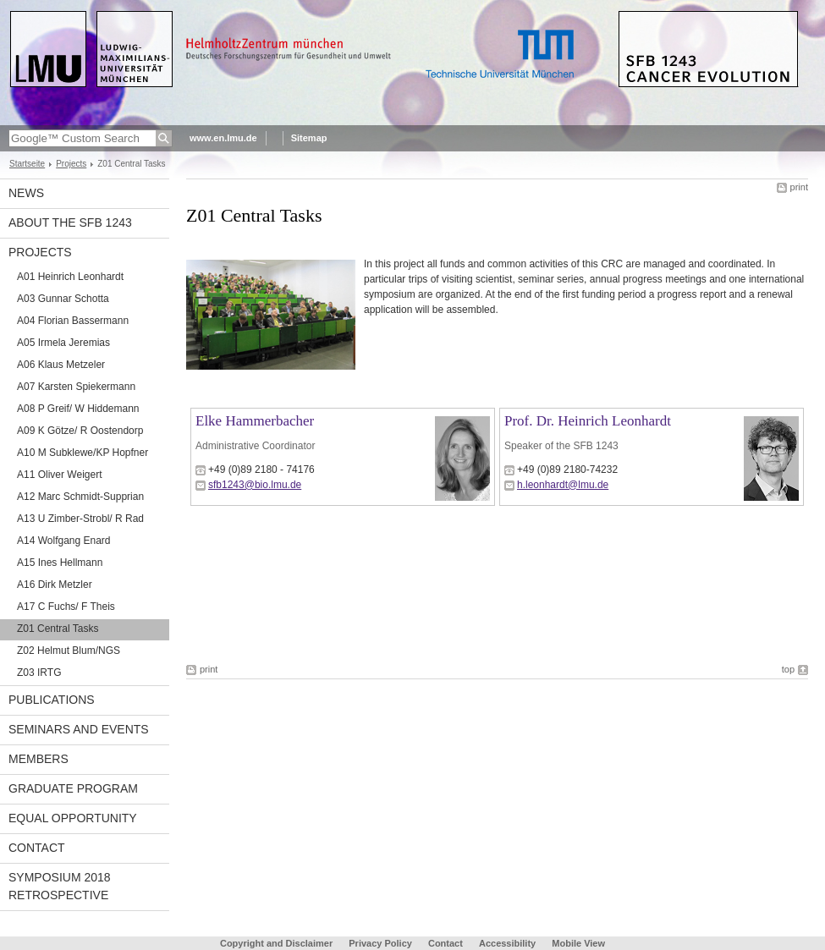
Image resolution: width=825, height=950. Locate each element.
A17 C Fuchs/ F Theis (66, 606)
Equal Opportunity (72, 818)
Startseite (27, 163)
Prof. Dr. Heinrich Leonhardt (587, 421)
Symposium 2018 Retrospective (59, 886)
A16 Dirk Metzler (54, 584)
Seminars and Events (78, 729)
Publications (51, 699)
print (799, 187)
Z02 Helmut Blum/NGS (68, 650)
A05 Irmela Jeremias (63, 343)
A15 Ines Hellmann (59, 562)
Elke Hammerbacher (254, 421)
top (788, 669)
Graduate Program (73, 788)
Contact (36, 847)
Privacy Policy (380, 943)
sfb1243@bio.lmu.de (254, 485)
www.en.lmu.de (223, 138)
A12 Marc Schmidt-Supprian (80, 496)
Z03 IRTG (39, 672)
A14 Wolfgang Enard (64, 540)
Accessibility (508, 943)
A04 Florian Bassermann (73, 321)
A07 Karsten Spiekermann (76, 387)
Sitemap (309, 138)
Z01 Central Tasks (58, 628)
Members (38, 759)
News (26, 193)
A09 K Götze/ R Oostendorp (80, 431)
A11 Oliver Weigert (59, 474)
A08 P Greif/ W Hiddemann (78, 409)
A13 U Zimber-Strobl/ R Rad (80, 518)
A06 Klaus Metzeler (61, 365)
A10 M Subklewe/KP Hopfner (82, 453)
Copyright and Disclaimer (276, 943)
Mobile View (578, 943)
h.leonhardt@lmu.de (562, 485)
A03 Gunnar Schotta (63, 299)
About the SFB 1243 (70, 222)
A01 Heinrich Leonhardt (70, 277)
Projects (71, 163)
